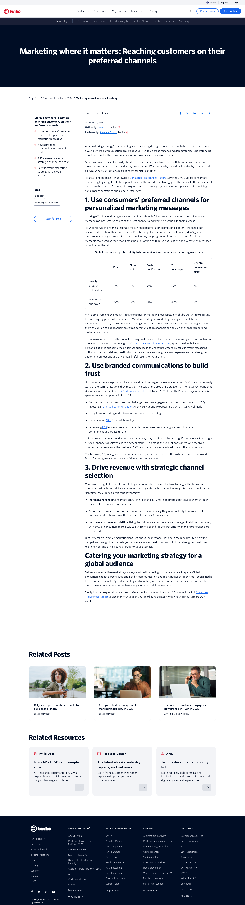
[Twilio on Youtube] (54, 892)
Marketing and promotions (47, 203)
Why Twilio (118, 11)
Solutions (100, 11)
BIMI (108, 420)
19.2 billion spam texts (132, 391)
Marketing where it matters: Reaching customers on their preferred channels (52, 121)
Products (83, 11)
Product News (140, 21)
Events (156, 21)
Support (226, 2)
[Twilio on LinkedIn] (47, 891)
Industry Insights (119, 21)
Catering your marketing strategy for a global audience (52, 171)
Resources (138, 11)
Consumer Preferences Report (148, 177)
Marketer (39, 196)
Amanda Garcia (108, 132)
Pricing (155, 11)
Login (237, 2)
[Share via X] (188, 113)
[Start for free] (230, 11)
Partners (169, 21)
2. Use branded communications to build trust (52, 148)
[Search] (192, 11)
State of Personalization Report (151, 343)
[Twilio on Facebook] (33, 892)
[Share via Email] (203, 113)
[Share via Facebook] (181, 113)
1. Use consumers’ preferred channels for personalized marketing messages (54, 135)
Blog (31, 98)
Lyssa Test (103, 127)
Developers (99, 21)
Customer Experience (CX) (57, 98)
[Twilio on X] (40, 891)
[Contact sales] (207, 11)
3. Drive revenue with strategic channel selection (54, 160)
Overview (83, 21)
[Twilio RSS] (210, 113)
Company (184, 21)
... (38, 98)
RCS (104, 427)
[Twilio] (12, 11)
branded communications (118, 406)
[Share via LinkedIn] (195, 113)
